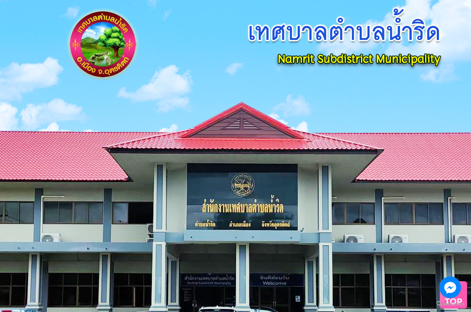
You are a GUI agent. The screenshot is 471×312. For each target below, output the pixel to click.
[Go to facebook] (450, 287)
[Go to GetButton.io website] (450, 303)
